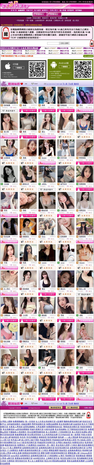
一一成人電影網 (71, 437)
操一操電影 (76, 435)
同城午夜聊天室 (37, 429)
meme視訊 (15, 456)
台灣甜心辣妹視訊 (64, 442)
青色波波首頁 (85, 437)
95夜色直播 (49, 429)
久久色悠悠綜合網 (50, 435)
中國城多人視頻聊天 (18, 432)
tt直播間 (59, 421)
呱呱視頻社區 (11, 445)
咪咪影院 (43, 437)
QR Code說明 (88, 56)
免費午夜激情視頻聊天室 (30, 450)
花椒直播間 (26, 424)
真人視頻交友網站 (80, 432)
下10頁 (70, 84)
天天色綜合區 (64, 435)
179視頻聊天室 (64, 432)
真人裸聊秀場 (16, 448)
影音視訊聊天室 (62, 448)
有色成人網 (16, 440)
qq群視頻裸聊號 (22, 429)
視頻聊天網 (87, 450)
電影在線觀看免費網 (76, 461)
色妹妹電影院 (46, 440)
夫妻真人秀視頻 (16, 427)
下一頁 (64, 84)
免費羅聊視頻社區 (54, 427)
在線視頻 (77, 424)
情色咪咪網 (52, 437)
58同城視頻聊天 (14, 424)
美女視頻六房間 (63, 445)
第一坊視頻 (24, 408)
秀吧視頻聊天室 (39, 424)
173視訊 (73, 445)
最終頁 (76, 84)
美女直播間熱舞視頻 (36, 432)
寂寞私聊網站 (29, 427)
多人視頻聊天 (52, 432)
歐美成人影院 (71, 440)
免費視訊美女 (78, 442)
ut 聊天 (61, 456)
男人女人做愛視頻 (36, 461)
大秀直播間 (41, 427)
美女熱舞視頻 (9, 429)
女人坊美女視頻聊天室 (46, 421)
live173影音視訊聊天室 (27, 442)
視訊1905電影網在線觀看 (55, 461)
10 (61, 84)
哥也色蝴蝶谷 (32, 437)
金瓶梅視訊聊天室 (30, 448)
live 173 (6, 448)
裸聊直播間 (54, 450)
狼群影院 (15, 437)
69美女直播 (17, 453)
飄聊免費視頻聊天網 (73, 421)
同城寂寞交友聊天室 (46, 442)
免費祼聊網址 (19, 421)
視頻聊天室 (70, 456)
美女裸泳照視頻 (34, 435)
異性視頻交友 (21, 461)
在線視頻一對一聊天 (46, 445)
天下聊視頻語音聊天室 (77, 429)
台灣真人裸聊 (6, 421)
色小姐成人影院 (84, 440)
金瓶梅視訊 (25, 456)
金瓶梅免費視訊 (75, 450)
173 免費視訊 (12, 450)
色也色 (23, 437)
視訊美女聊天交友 (68, 458)
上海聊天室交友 (53, 458)
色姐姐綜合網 (58, 440)
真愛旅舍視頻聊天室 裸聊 (33, 453)
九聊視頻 (11, 461)
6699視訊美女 (39, 458)
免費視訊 (15, 105)
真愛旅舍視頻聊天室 (24, 458)
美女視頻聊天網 (66, 424)
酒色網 (61, 437)
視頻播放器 (81, 456)
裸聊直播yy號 (74, 453)
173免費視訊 (31, 445)
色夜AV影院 (86, 435)
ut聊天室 (10, 458)
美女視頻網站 (61, 429)
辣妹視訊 (63, 450)
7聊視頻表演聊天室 (71, 427)
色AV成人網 (5, 437)
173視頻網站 (52, 456)
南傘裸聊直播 (21, 435)
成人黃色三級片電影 (30, 440)
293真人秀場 (5, 453)
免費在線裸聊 (52, 424)
